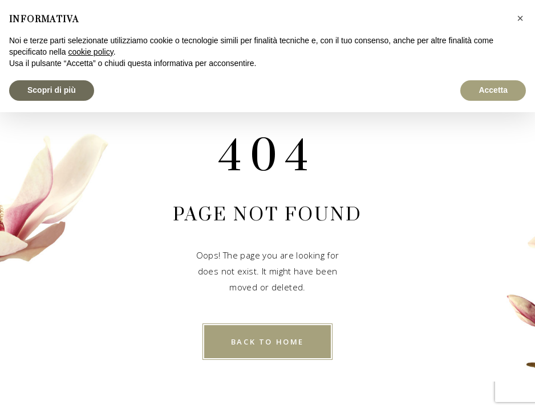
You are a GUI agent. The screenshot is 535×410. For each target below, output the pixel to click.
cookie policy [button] (91, 51)
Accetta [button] (493, 90)
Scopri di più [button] (51, 90)
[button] (520, 18)
